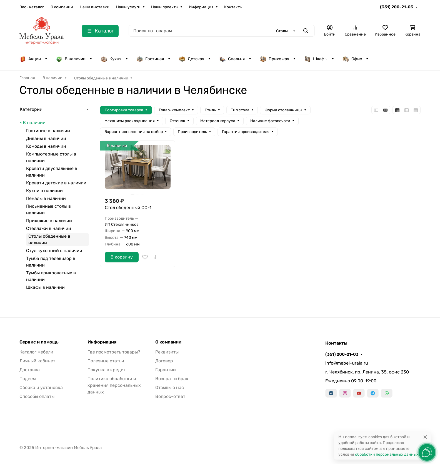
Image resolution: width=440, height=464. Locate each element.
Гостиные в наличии (48, 130)
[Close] (425, 437)
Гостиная (150, 59)
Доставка (29, 369)
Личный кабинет (37, 360)
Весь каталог (31, 7)
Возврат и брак (171, 378)
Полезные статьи (106, 360)
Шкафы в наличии (45, 287)
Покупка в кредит (107, 369)
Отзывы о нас (169, 387)
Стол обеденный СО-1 (128, 207)
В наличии (71, 59)
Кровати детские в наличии (56, 182)
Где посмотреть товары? (114, 352)
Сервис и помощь (39, 342)
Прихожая (274, 59)
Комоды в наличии (46, 146)
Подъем (27, 378)
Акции (30, 59)
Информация (201, 7)
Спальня (232, 59)
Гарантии (165, 369)
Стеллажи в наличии (48, 228)
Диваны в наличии (46, 138)
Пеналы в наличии (46, 198)
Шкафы (316, 59)
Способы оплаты (36, 396)
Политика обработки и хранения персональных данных (114, 385)
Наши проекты (164, 7)
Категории (31, 109)
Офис (352, 59)
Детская (191, 59)
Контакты (233, 7)
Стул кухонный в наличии (54, 250)
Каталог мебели (36, 352)
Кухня (111, 59)
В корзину (122, 257)
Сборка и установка (41, 387)
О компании (62, 7)
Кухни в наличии (44, 190)
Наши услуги (128, 7)
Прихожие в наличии (49, 220)
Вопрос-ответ (170, 396)
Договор (164, 360)
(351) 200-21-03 (396, 6)
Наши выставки (94, 7)
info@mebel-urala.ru (346, 363)
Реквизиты (167, 352)
